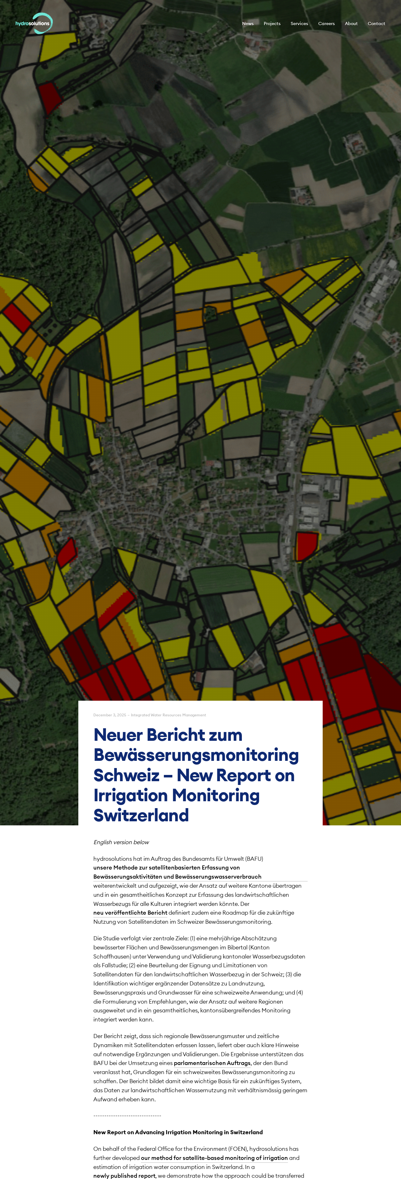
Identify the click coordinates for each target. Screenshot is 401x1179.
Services (299, 23)
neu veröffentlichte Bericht (130, 912)
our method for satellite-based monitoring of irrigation (214, 1157)
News (248, 23)
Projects (272, 23)
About (351, 23)
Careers (326, 23)
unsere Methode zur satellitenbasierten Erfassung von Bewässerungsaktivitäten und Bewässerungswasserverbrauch (177, 872)
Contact (376, 23)
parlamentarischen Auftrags (212, 1063)
